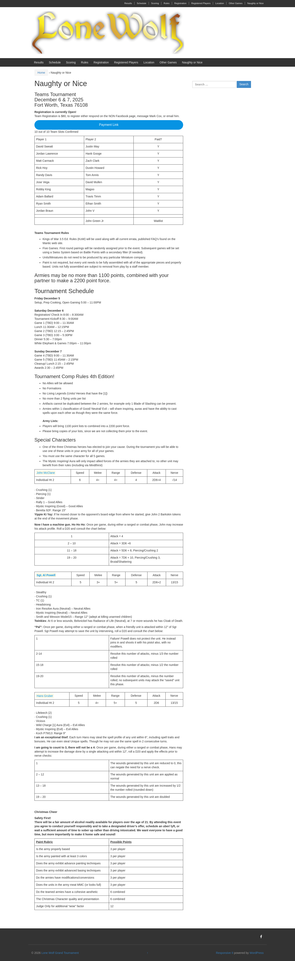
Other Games (235, 3)
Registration (180, 3)
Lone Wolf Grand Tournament (60, 952)
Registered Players (201, 3)
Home (41, 72)
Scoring (155, 3)
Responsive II (224, 952)
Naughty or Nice (255, 3)
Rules (167, 3)
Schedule (141, 3)
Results (128, 3)
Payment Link (108, 124)
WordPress (257, 952)
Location (219, 3)
